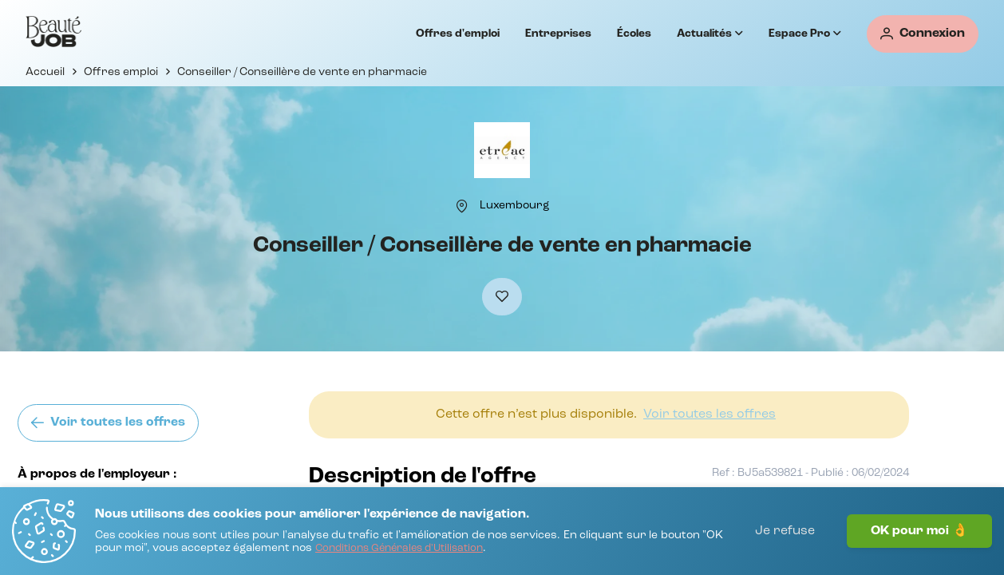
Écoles (634, 33)
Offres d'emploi (458, 33)
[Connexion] (922, 34)
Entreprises (558, 33)
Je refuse (785, 531)
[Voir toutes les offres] (108, 423)
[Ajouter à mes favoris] (502, 296)
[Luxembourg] (514, 205)
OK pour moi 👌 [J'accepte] (919, 531)
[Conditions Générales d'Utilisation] (399, 549)
